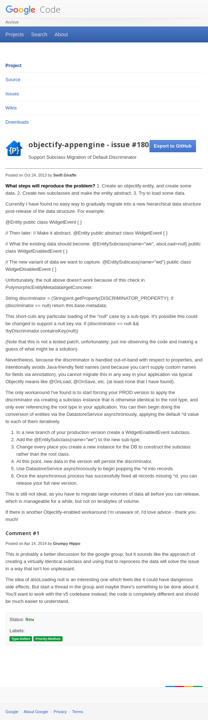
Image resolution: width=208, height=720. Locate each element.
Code (32, 9)
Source (12, 79)
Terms (77, 711)
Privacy (60, 711)
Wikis (11, 108)
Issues (12, 93)
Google (11, 711)
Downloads (17, 122)
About (61, 34)
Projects (14, 34)
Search (39, 34)
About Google (36, 711)
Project (13, 65)
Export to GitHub (173, 146)
